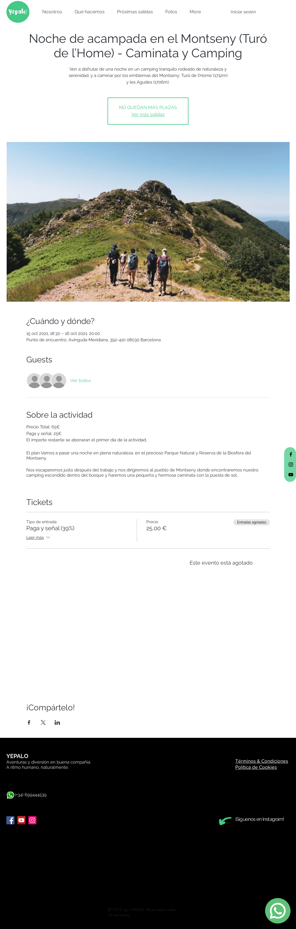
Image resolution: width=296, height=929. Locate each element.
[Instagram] (32, 820)
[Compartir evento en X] (43, 722)
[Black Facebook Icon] (291, 454)
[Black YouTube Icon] (291, 475)
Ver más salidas (148, 114)
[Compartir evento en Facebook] (29, 722)
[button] (50, 12)
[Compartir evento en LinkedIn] (57, 722)
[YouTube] (21, 820)
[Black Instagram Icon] (291, 464)
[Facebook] (10, 820)
